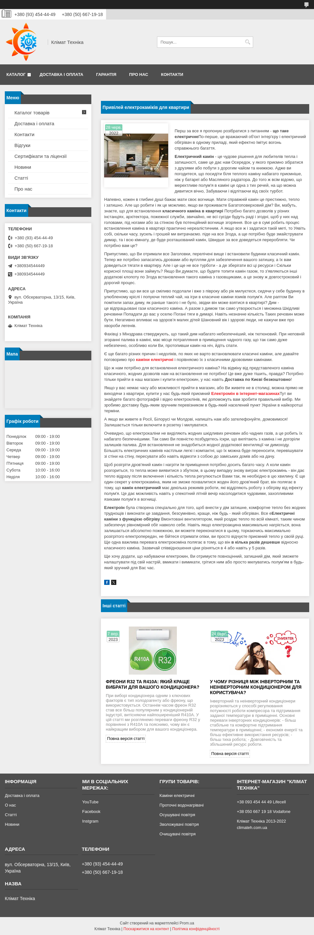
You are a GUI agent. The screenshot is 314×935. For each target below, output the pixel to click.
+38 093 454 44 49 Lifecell (261, 802)
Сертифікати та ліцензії (40, 156)
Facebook (91, 811)
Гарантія (106, 74)
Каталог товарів (32, 112)
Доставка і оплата (61, 74)
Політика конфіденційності (196, 929)
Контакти (172, 74)
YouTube (90, 802)
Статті (21, 178)
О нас (10, 805)
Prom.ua (187, 923)
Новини (22, 167)
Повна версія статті (126, 738)
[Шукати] (247, 42)
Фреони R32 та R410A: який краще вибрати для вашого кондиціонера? (152, 684)
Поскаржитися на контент (146, 929)
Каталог (16, 74)
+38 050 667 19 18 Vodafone (263, 811)
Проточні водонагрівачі (182, 805)
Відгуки (22, 145)
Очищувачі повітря (178, 834)
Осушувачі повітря (177, 814)
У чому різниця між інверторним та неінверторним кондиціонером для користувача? (256, 687)
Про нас (138, 74)
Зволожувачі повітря (179, 824)
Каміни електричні (177, 795)
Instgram (90, 821)
